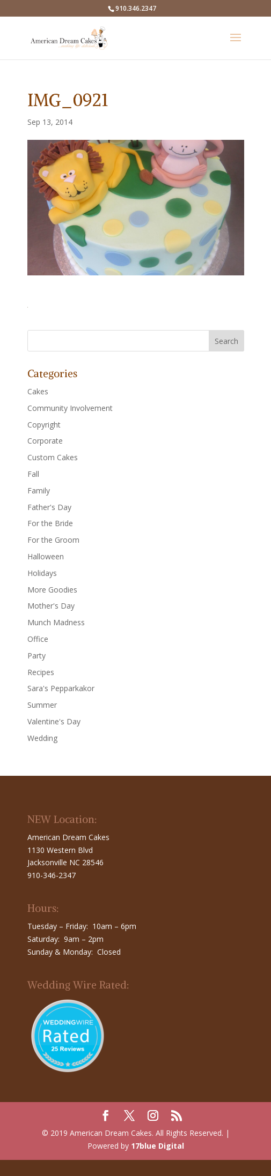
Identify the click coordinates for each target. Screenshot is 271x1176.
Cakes (37, 391)
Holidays (42, 573)
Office (37, 639)
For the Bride (50, 523)
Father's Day (49, 507)
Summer (42, 705)
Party (36, 655)
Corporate (45, 441)
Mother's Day (51, 606)
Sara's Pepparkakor (60, 688)
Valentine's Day (53, 721)
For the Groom (53, 540)
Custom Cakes (52, 457)
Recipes (40, 672)
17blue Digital (157, 1146)
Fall (33, 474)
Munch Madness (56, 622)
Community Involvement (70, 408)
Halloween (45, 556)
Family (38, 490)
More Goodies (52, 590)
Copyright (44, 425)
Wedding (42, 738)
